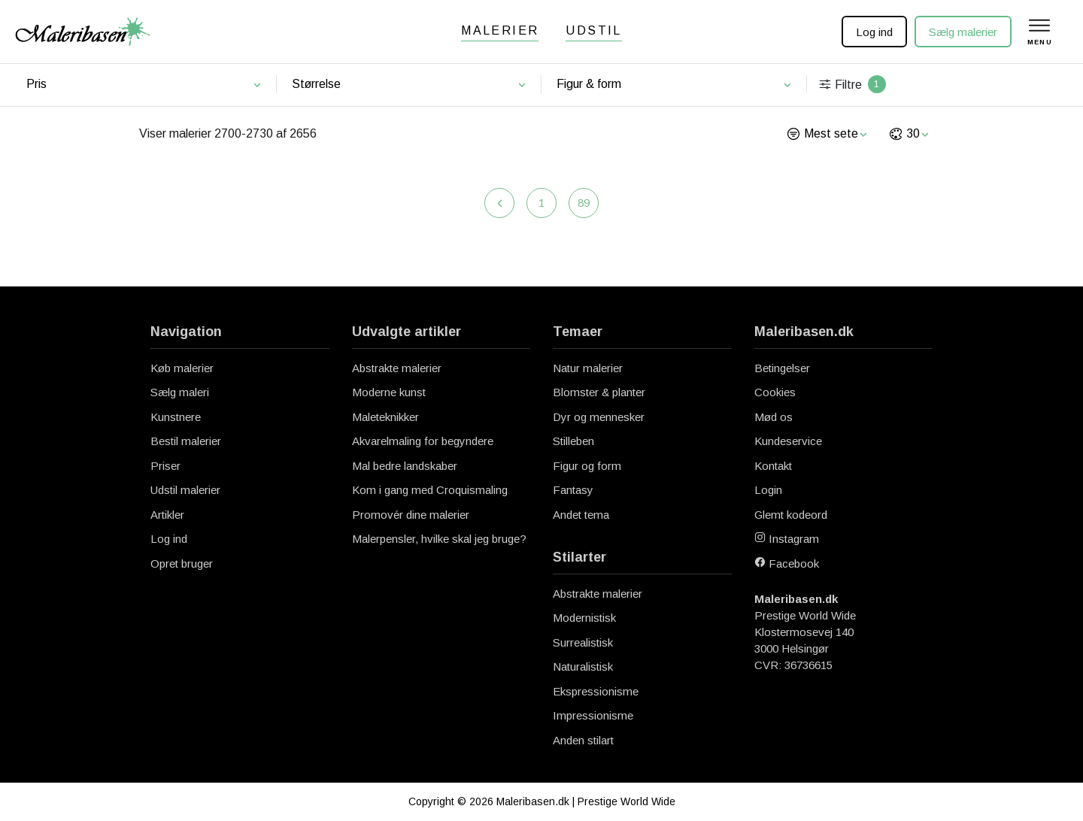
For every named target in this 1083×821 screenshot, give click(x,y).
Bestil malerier (185, 441)
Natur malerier (588, 368)
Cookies (775, 392)
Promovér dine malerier (410, 514)
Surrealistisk (583, 642)
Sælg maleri (179, 392)
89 (584, 202)
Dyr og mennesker (599, 416)
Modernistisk (584, 617)
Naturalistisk (583, 666)
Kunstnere (175, 416)
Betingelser (782, 368)
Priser (165, 465)
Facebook (786, 563)
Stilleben (573, 441)
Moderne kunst (389, 392)
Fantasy (573, 489)
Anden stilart (583, 740)
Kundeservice (788, 441)
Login (768, 489)
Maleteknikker (385, 416)
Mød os (773, 416)
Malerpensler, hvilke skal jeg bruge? (439, 538)
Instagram (786, 538)
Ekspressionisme (596, 691)
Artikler (167, 514)
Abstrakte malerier (396, 368)
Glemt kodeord (790, 514)
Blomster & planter (599, 392)
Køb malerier (182, 368)
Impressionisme (593, 715)
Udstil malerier (185, 489)
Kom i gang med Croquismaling (430, 489)
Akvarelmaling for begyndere (422, 441)
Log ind (874, 32)
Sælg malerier (963, 32)
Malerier (499, 30)
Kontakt (773, 465)
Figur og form (587, 465)
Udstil (593, 30)
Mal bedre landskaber (404, 465)
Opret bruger (181, 563)
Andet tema (581, 514)
